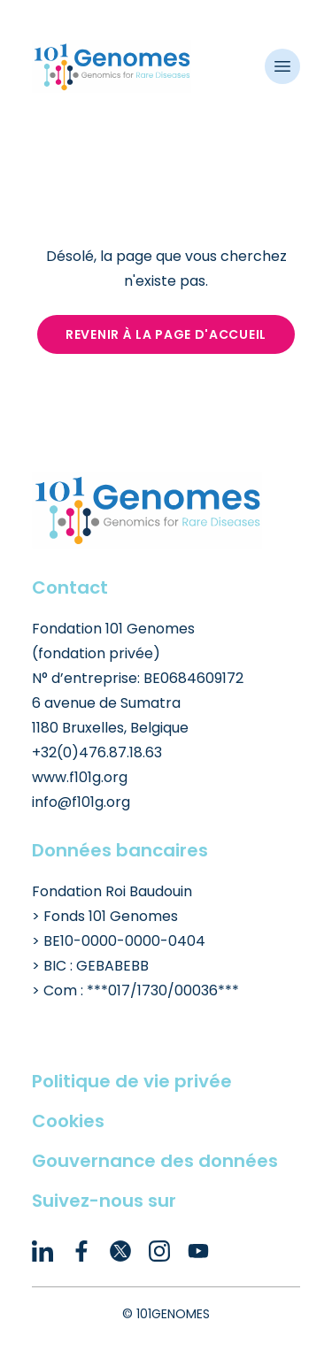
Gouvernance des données (155, 1160)
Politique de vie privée (132, 1081)
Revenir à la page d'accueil (166, 334)
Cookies (68, 1121)
